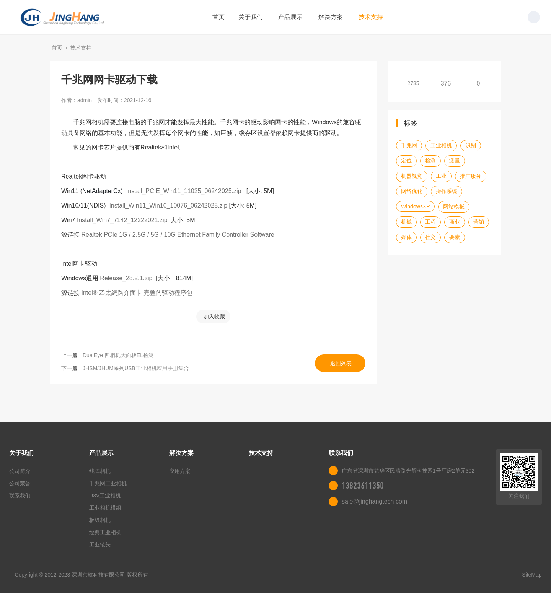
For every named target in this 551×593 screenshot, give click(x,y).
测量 (454, 161)
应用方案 (180, 471)
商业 (454, 222)
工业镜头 (100, 544)
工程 (430, 222)
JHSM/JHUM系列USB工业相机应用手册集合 (136, 368)
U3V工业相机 (105, 495)
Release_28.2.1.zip (126, 278)
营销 (478, 222)
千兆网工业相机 (108, 483)
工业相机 (441, 145)
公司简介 (20, 471)
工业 (441, 176)
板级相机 (100, 520)
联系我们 (20, 495)
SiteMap (531, 575)
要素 (454, 237)
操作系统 (446, 191)
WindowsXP (415, 206)
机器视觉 (411, 176)
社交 (430, 237)
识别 (470, 145)
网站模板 (454, 206)
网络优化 (411, 191)
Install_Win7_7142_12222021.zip (122, 220)
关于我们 (250, 17)
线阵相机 (100, 471)
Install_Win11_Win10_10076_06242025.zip (168, 205)
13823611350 (363, 486)
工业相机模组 (105, 508)
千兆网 (409, 145)
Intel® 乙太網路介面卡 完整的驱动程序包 (136, 292)
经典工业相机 (105, 532)
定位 (406, 161)
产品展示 (290, 17)
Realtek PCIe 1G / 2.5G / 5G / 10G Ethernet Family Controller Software (177, 234)
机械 (406, 222)
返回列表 (341, 363)
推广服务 (470, 176)
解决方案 (330, 17)
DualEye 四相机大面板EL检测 (118, 355)
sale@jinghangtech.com (374, 501)
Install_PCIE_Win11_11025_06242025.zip (183, 191)
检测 (430, 161)
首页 (218, 17)
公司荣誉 (20, 483)
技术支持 (371, 17)
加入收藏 (214, 317)
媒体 (406, 237)
